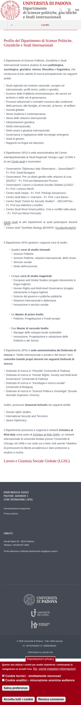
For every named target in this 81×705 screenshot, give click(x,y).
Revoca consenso (51, 699)
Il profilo (45, 25)
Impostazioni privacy (40, 659)
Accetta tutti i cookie (18, 699)
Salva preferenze (16, 688)
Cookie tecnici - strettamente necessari (33, 676)
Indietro (12, 25)
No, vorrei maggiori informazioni (54, 668)
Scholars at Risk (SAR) (46, 434)
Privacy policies (11, 513)
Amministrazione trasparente (17, 508)
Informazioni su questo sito (40, 652)
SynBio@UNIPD (65, 227)
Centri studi (18, 161)
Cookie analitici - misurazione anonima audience (40, 680)
